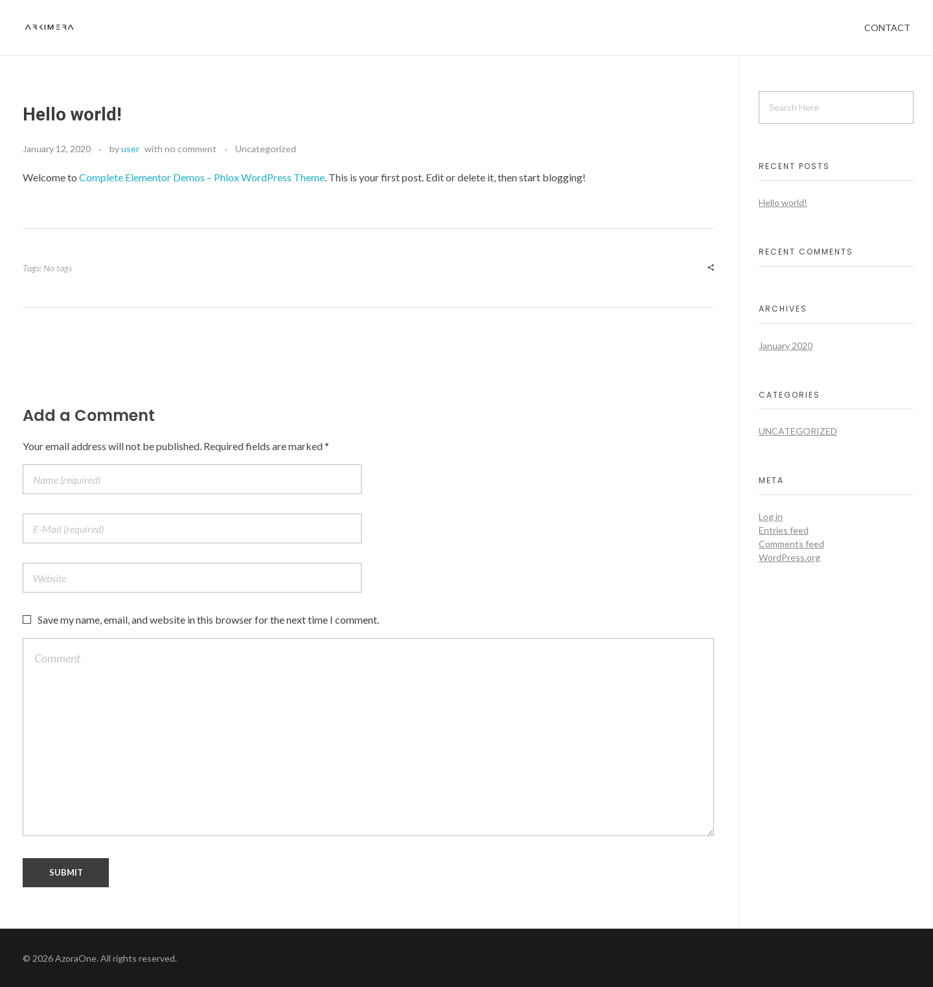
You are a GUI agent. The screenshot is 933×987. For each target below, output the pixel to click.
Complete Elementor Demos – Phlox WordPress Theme (202, 177)
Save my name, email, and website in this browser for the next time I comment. (208, 619)
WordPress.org (789, 557)
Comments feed (791, 543)
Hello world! (783, 202)
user (130, 148)
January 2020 (785, 345)
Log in (771, 516)
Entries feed (784, 530)
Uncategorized (265, 148)
